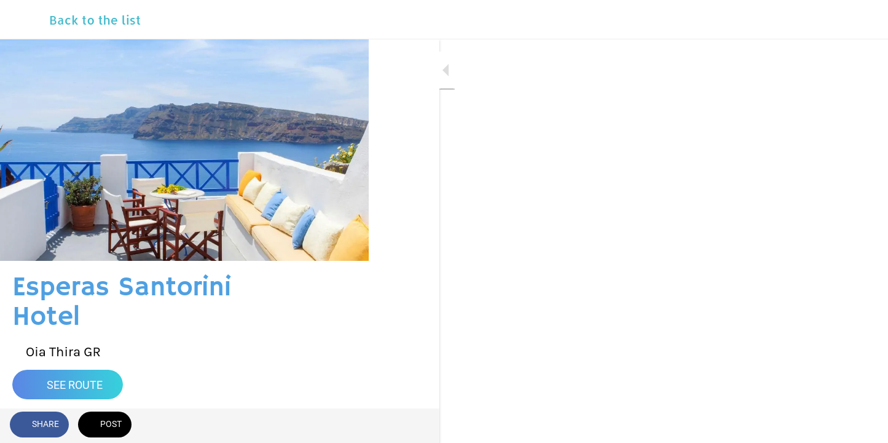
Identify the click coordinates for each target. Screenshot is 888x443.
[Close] (24, 19)
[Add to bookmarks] (314, 426)
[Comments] (344, 426)
